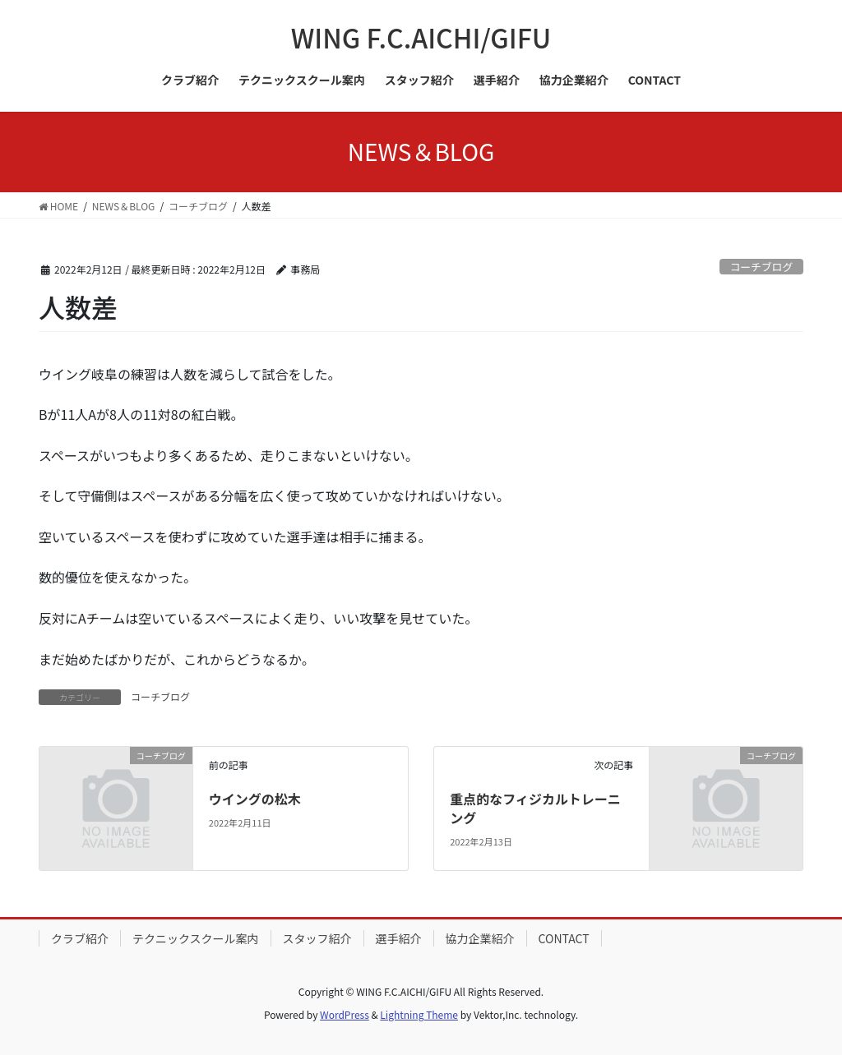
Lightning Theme (419, 1014)
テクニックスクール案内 (195, 938)
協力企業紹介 (480, 938)
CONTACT (564, 938)
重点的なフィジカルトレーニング (535, 808)
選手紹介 (399, 938)
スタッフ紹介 (317, 938)
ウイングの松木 (255, 799)
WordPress (344, 1014)
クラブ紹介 (80, 938)
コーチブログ (761, 266)
